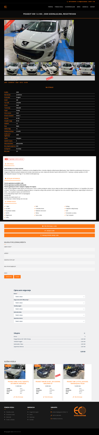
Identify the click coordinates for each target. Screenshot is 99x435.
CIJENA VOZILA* (7, 246)
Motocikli (7, 417)
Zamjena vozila (49, 230)
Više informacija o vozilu (49, 226)
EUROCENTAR (17, 431)
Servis (30, 414)
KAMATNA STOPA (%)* (9, 260)
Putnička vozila (9, 412)
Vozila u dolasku (9, 419)
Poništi (17, 276)
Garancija (30, 417)
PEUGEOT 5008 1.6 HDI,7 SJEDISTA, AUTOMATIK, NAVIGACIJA (18, 382)
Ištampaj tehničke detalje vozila (49, 235)
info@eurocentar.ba (82, 1)
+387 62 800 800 (71, 1)
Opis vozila (9, 164)
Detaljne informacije (12, 178)
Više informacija (18, 397)
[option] (49, 41)
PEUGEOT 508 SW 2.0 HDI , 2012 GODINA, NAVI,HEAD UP (48, 382)
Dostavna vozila (9, 414)
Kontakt (30, 419)
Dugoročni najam (32, 412)
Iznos (5, 273)
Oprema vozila (10, 201)
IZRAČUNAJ (9, 276)
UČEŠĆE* (6, 253)
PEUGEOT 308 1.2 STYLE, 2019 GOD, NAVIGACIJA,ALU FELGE (77, 382)
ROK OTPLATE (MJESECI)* (10, 266)
